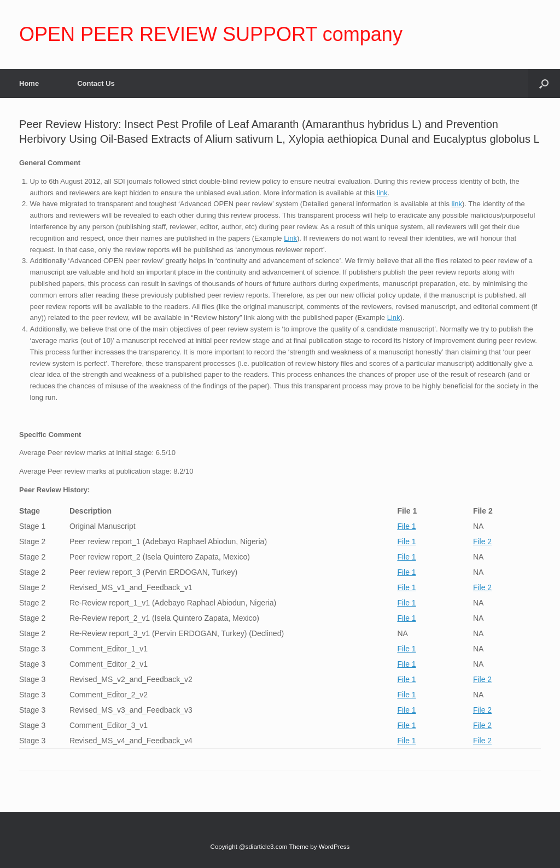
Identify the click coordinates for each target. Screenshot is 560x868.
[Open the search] (544, 83)
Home (29, 83)
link (382, 193)
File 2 (482, 541)
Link (290, 238)
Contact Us (96, 83)
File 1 (406, 526)
